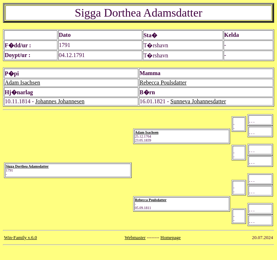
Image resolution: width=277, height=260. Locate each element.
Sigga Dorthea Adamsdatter (27, 166)
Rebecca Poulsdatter (163, 82)
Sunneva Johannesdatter (198, 101)
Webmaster (135, 237)
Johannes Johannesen (59, 101)
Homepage (171, 237)
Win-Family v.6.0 (20, 237)
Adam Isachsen (22, 82)
